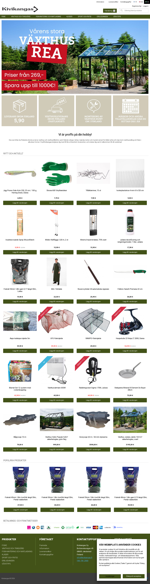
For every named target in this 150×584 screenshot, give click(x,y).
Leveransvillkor (113, 2)
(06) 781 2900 (82, 560)
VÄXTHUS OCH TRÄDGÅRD (20, 16)
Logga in (145, 6)
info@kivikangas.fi (84, 557)
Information (100, 2)
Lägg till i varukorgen (20, 203)
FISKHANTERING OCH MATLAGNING (48, 16)
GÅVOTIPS (117, 16)
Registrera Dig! (136, 6)
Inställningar (110, 576)
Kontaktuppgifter (125, 2)
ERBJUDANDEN (102, 16)
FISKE (4, 16)
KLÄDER (69, 16)
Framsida (43, 545)
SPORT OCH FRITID (84, 16)
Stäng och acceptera (133, 576)
